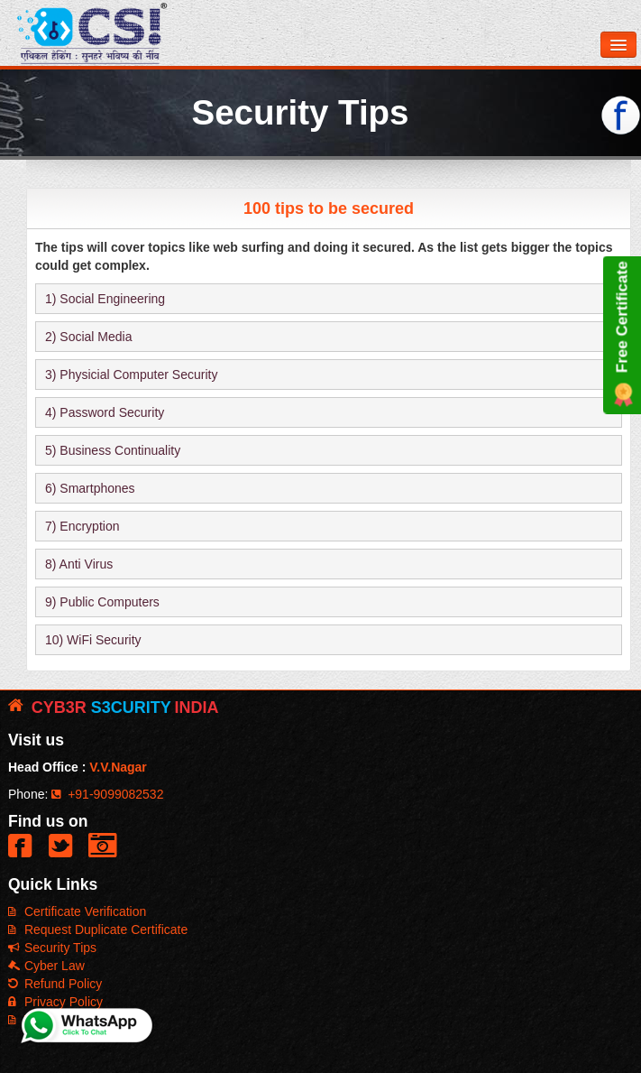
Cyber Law (46, 965)
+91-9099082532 (107, 794)
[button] (24, 852)
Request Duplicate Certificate (98, 929)
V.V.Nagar (118, 767)
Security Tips (52, 947)
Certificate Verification (77, 911)
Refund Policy (55, 983)
